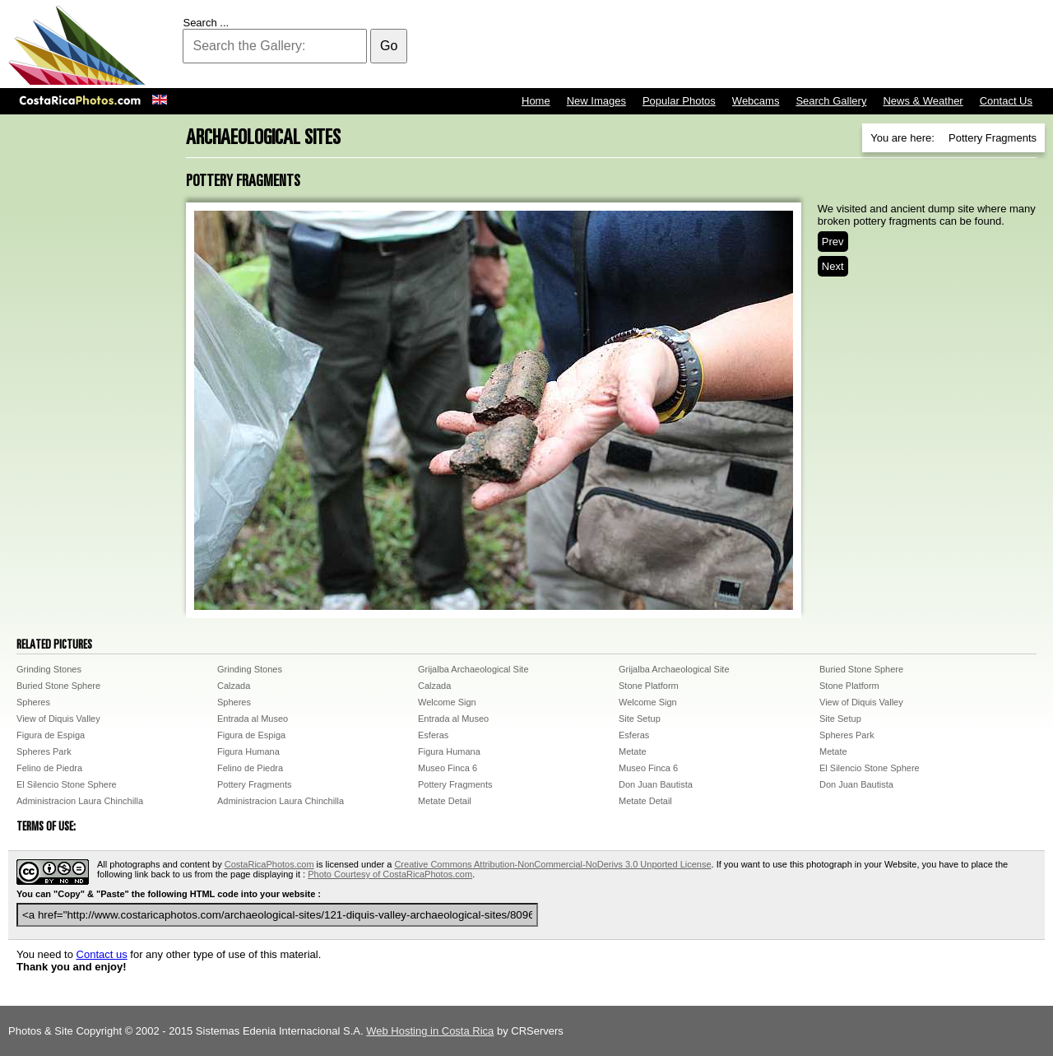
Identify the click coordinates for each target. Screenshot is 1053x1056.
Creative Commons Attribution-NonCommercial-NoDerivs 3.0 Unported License (552, 864)
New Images (596, 101)
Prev (833, 241)
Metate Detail (444, 801)
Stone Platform (649, 686)
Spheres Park (846, 735)
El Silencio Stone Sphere (869, 768)
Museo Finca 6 (447, 768)
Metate (633, 751)
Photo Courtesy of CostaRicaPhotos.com (390, 874)
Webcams (756, 101)
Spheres (33, 702)
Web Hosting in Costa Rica (430, 1031)
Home (536, 101)
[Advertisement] (745, 45)
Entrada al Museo (252, 718)
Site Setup (640, 718)
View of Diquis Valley (861, 702)
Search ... (206, 22)
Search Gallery (831, 101)
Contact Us (1006, 101)
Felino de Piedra (49, 768)
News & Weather (923, 101)
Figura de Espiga (50, 735)
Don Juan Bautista (656, 784)
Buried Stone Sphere (861, 669)
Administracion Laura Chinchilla (79, 801)
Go (388, 46)
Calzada (233, 686)
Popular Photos (679, 101)
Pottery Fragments (254, 784)
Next (833, 266)
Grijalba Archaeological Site (473, 669)
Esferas (433, 735)
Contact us (102, 954)
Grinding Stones (48, 669)
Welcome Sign (447, 702)
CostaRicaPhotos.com (269, 864)
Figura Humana (248, 751)
